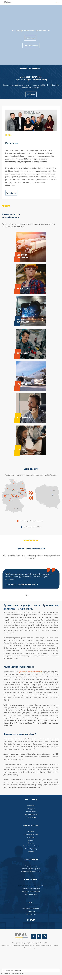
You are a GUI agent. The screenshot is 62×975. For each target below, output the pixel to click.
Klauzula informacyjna (30, 948)
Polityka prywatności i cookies (49, 945)
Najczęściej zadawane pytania (31, 868)
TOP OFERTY (31, 806)
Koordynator (31, 837)
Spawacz (31, 851)
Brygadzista (30, 831)
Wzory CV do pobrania (31, 814)
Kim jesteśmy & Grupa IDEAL (31, 908)
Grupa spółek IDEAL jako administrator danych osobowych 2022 (20, 945)
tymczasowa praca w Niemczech (30, 672)
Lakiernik (31, 840)
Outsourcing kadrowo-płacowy (31, 888)
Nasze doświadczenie (31, 894)
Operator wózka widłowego (31, 846)
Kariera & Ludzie (31, 914)
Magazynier (31, 843)
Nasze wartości (30, 911)
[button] (58, 2)
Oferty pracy (31, 808)
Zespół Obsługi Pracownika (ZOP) (31, 871)
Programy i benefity (31, 866)
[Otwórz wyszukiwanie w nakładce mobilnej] (31, 970)
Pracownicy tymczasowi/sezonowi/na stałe (30, 886)
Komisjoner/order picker (31, 834)
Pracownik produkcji (31, 848)
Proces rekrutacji (31, 811)
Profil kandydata (31, 817)
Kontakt (31, 920)
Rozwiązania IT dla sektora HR (31, 891)
